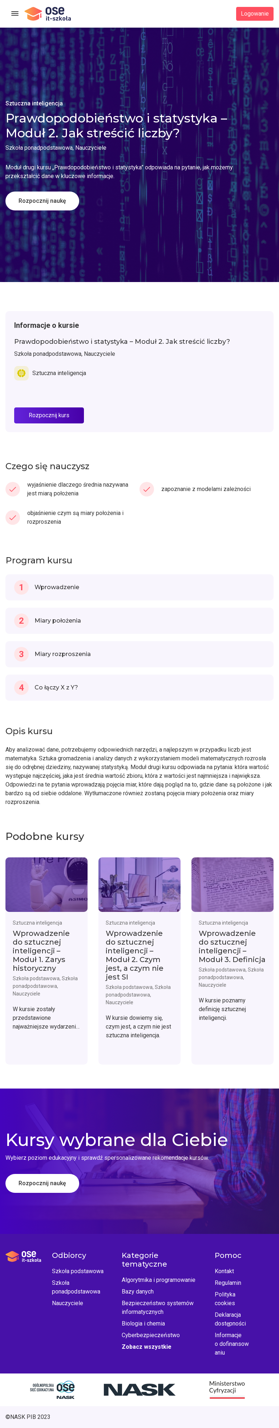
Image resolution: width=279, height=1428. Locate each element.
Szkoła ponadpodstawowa (76, 1287)
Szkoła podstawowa (78, 1271)
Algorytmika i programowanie (158, 1279)
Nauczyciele (67, 1303)
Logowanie (255, 13)
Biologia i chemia (143, 1323)
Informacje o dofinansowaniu (232, 1344)
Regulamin (228, 1282)
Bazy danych (138, 1291)
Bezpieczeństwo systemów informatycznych (158, 1307)
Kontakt (224, 1271)
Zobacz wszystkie (146, 1346)
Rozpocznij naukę (42, 200)
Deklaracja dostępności (230, 1319)
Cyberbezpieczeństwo (151, 1335)
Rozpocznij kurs (49, 415)
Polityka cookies (225, 1299)
